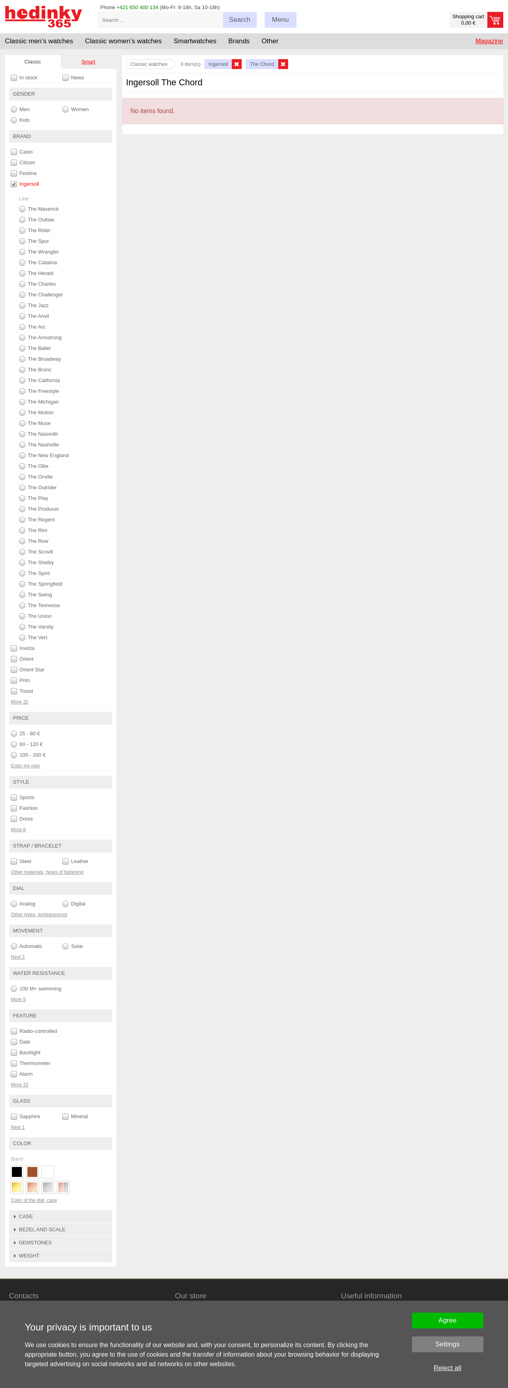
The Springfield (41, 584)
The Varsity (36, 627)
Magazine (489, 41)
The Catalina (38, 263)
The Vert (33, 637)
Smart (88, 62)
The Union (35, 616)
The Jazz (34, 305)
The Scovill (36, 552)
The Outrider (38, 487)
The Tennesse (39, 605)
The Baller (35, 348)
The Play (33, 498)
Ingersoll (25, 184)
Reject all (448, 1368)
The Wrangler (39, 252)
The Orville (36, 477)
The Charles (37, 284)
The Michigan (39, 402)
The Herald (36, 273)
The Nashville (39, 445)
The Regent (37, 520)
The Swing (35, 595)
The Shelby (36, 562)
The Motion (36, 412)
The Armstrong (40, 338)
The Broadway (40, 359)
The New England (44, 455)
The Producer (39, 509)
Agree (447, 1320)
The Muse (35, 423)
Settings (447, 1344)
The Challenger (41, 295)
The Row (33, 541)
